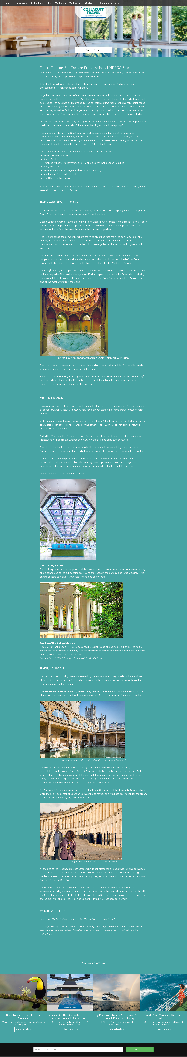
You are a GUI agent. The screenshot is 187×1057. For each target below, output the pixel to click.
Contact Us (90, 3)
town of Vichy (77, 406)
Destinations (36, 3)
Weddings (60, 3)
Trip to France (93, 50)
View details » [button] (23, 1029)
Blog (49, 3)
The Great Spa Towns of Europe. (85, 76)
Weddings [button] (75, 3)
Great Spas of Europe (92, 782)
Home (7, 3)
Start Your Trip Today (93, 963)
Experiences (20, 3)
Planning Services (109, 3)
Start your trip (140, 1049)
